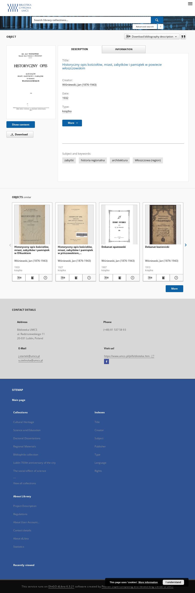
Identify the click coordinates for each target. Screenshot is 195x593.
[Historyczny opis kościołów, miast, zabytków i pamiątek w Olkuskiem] (32, 225)
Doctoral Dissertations (27, 438)
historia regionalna (93, 160)
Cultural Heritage (23, 422)
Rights (98, 471)
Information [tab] (123, 49)
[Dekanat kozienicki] (163, 225)
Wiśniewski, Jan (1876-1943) (79, 85)
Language (101, 463)
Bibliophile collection (25, 454)
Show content (20, 124)
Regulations (20, 514)
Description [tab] (79, 49)
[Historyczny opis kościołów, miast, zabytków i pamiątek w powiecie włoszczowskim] (31, 82)
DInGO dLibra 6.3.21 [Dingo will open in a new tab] (61, 586)
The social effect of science (29, 471)
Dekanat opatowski (113, 247)
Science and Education (27, 430)
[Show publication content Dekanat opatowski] (119, 278)
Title (97, 422)
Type (97, 454)
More (174, 288)
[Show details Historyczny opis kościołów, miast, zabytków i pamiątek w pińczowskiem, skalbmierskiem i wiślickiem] (88, 278)
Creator (99, 430)
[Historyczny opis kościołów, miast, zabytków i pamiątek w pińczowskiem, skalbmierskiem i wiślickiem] (75, 225)
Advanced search (145, 26)
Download (18, 134)
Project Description (24, 506)
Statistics (18, 546)
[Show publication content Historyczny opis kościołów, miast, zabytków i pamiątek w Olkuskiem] (32, 278)
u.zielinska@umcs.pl (30, 360)
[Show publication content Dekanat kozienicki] (163, 278)
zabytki (69, 160)
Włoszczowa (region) (148, 160)
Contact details (22, 530)
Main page (18, 400)
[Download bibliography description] (18, 278)
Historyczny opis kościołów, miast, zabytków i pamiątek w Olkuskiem (31, 250)
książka (66, 111)
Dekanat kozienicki (157, 247)
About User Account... (26, 522)
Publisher (100, 446)
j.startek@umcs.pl (29, 356)
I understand (173, 582)
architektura (120, 160)
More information (148, 582)
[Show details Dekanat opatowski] (132, 278)
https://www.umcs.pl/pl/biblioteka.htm (129, 356)
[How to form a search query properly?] (160, 26)
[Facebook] (106, 362)
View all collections (24, 483)
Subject (99, 438)
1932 (65, 98)
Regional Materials (24, 446)
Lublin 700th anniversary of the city (34, 463)
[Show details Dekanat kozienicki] (175, 278)
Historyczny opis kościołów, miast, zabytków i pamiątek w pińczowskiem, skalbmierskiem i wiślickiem (75, 250)
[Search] (157, 19)
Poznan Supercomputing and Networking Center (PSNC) (137, 586)
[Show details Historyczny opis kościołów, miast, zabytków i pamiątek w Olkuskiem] (45, 278)
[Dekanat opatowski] (119, 225)
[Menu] (190, 3)
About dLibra (21, 538)
